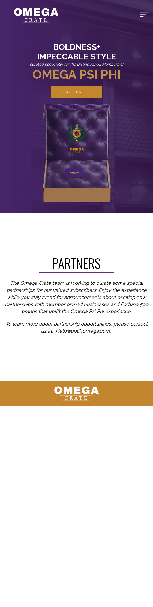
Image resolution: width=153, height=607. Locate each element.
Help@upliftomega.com (83, 331)
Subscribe (76, 92)
